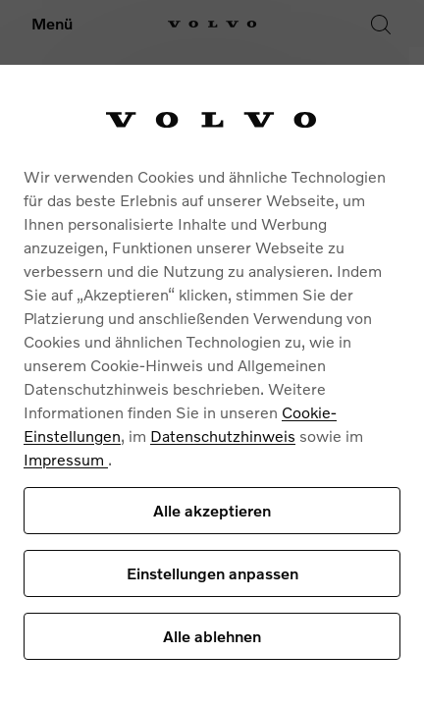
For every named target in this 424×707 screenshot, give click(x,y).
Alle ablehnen (212, 635)
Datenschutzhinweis (222, 435)
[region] (212, 386)
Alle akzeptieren (212, 510)
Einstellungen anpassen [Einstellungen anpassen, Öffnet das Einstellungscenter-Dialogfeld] (212, 573)
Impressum (66, 459)
